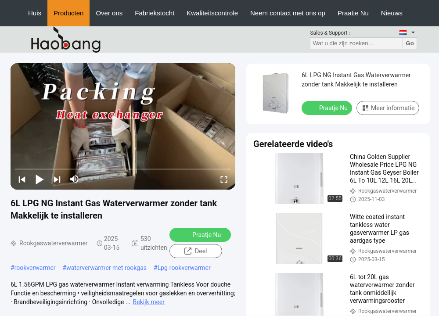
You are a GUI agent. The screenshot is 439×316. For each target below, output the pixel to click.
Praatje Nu (353, 13)
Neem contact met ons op (287, 13)
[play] (123, 126)
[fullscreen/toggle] (224, 179)
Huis (34, 13)
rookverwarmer (35, 267)
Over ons (109, 13)
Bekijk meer (149, 301)
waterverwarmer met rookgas (106, 267)
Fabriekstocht (154, 13)
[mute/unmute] (74, 179)
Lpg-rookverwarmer (184, 267)
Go (410, 43)
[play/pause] (39, 179)
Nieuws (392, 13)
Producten (68, 13)
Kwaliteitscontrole (212, 13)
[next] (57, 179)
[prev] (22, 179)
